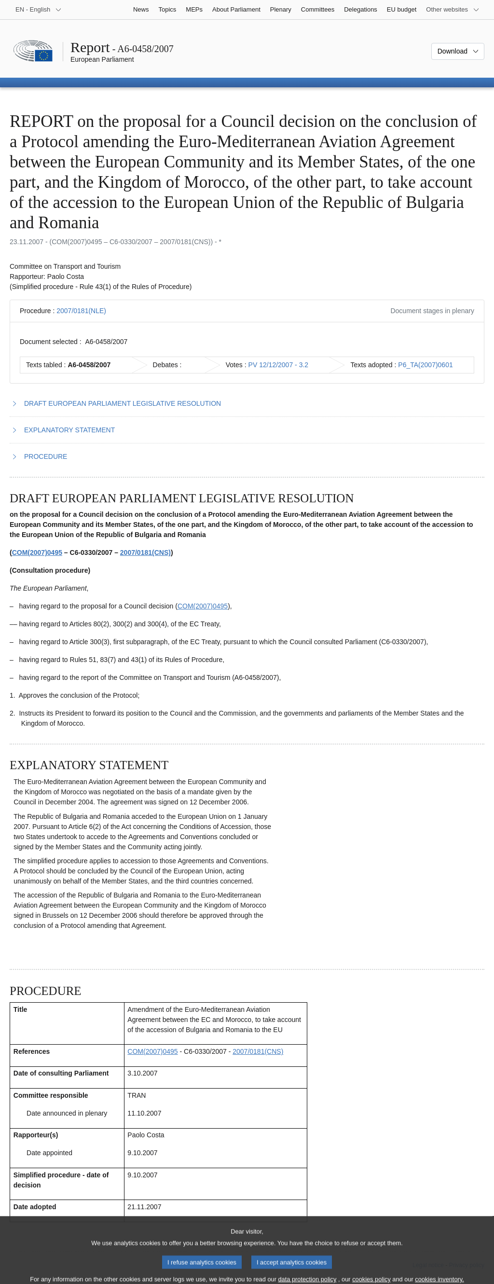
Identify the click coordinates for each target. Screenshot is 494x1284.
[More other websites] (452, 9)
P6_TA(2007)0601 (425, 365)
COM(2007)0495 (37, 552)
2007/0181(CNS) (145, 552)
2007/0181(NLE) (81, 311)
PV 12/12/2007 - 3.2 (278, 365)
